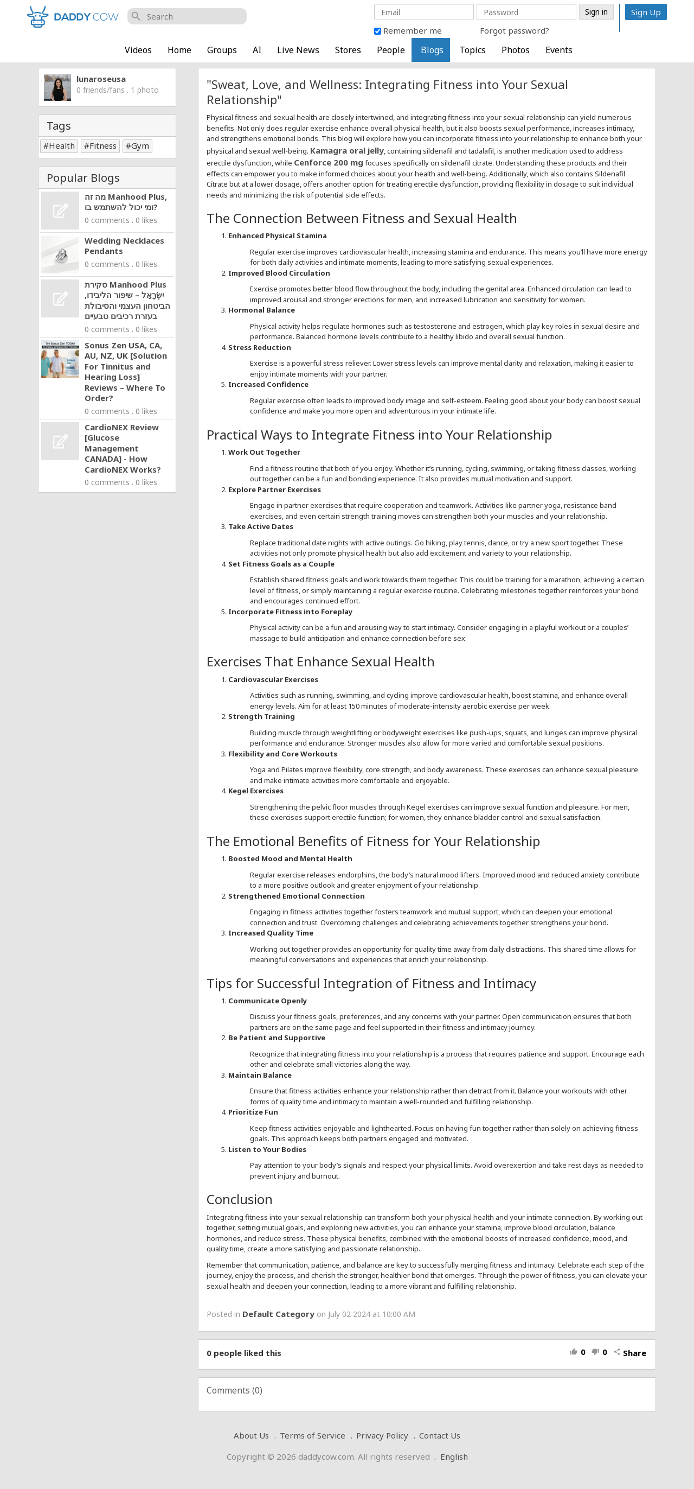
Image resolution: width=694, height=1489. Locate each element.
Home (179, 50)
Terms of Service (312, 1435)
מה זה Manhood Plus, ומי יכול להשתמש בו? (126, 202)
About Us (251, 1435)
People (391, 50)
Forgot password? (514, 30)
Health (62, 145)
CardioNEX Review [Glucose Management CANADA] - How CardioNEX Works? (123, 448)
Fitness (103, 145)
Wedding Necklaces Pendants (124, 246)
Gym (140, 145)
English (454, 1456)
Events (559, 50)
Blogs (432, 50)
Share (629, 1352)
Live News (298, 50)
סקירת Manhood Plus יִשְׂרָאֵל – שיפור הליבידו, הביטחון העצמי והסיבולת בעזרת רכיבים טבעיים (127, 300)
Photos (516, 50)
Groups (222, 50)
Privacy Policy (382, 1435)
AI (257, 50)
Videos (138, 50)
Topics (472, 50)
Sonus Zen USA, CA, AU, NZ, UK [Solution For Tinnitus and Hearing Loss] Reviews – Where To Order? (126, 372)
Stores (348, 50)
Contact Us (439, 1435)
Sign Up (646, 12)
